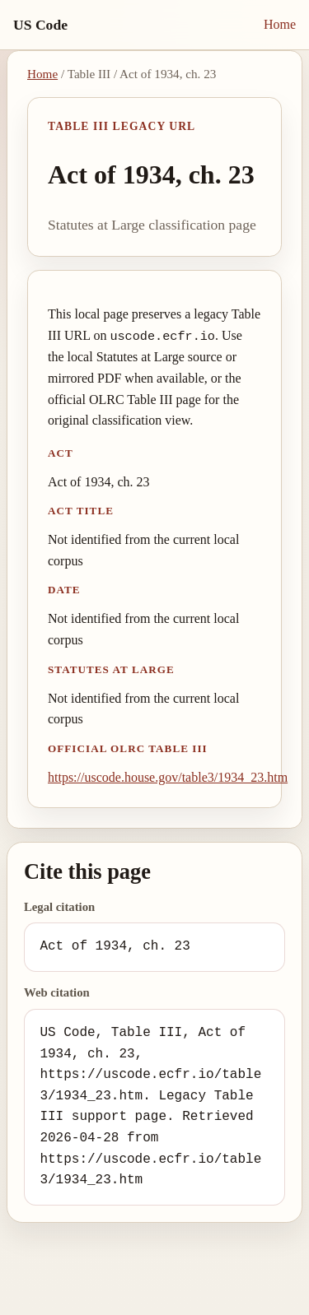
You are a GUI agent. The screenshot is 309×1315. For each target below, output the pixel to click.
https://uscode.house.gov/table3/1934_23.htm (168, 777)
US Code (40, 24)
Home (280, 24)
